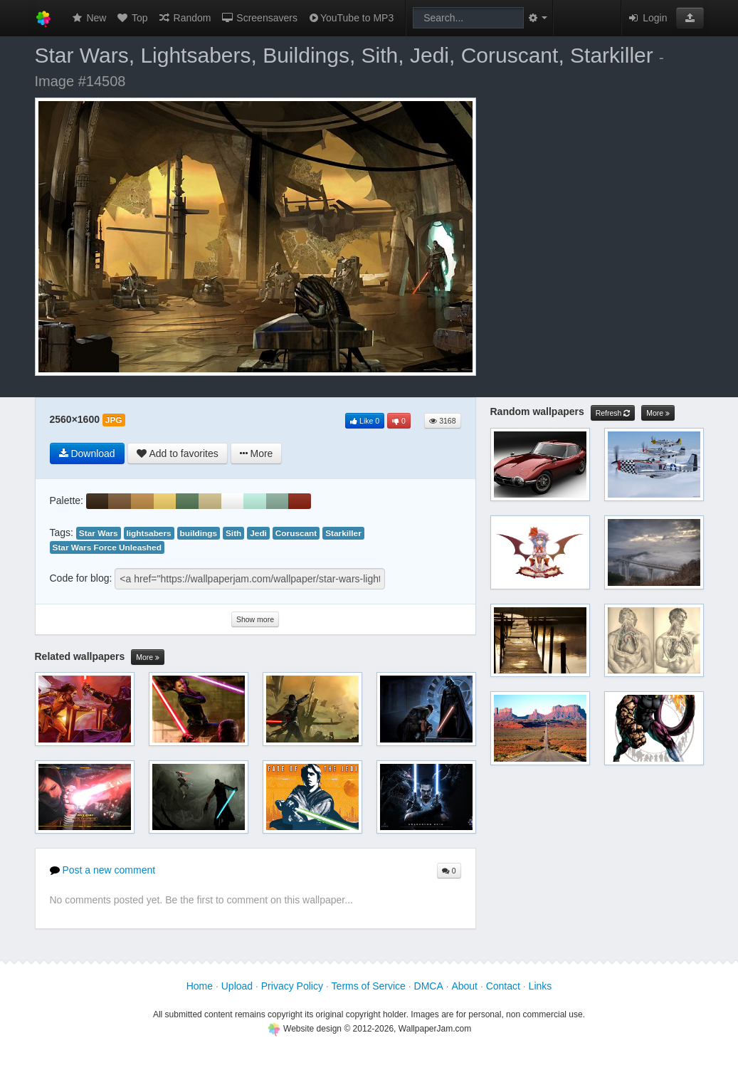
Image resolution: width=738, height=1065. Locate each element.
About (464, 986)
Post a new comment (103, 870)
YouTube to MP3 (350, 17)
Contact (503, 986)
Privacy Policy (292, 986)
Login (647, 17)
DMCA (428, 986)
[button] (690, 17)
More (147, 657)
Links (540, 986)
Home (199, 986)
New (89, 17)
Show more (255, 619)
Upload (237, 986)
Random (184, 17)
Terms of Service (369, 986)
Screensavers (259, 17)
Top (131, 17)
